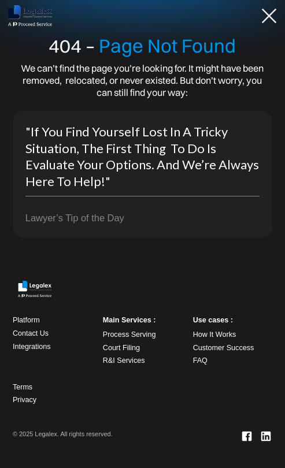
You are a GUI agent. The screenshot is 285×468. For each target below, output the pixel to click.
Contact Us (31, 333)
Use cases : (213, 320)
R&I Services (124, 360)
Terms (22, 387)
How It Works (214, 334)
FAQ (200, 360)
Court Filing (121, 348)
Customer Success (223, 348)
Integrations (32, 347)
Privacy (24, 400)
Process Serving (129, 334)
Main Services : (129, 320)
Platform (26, 320)
